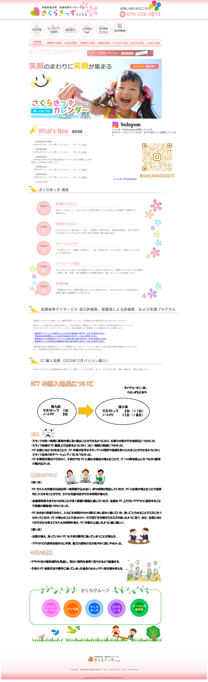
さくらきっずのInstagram (124, 179)
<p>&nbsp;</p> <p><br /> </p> (61, 160)
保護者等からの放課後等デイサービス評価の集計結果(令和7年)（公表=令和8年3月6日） (70, 339)
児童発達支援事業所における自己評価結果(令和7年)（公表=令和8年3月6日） (66, 336)
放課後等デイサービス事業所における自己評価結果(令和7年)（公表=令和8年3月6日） (69, 333)
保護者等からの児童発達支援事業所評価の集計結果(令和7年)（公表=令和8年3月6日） (69, 341)
